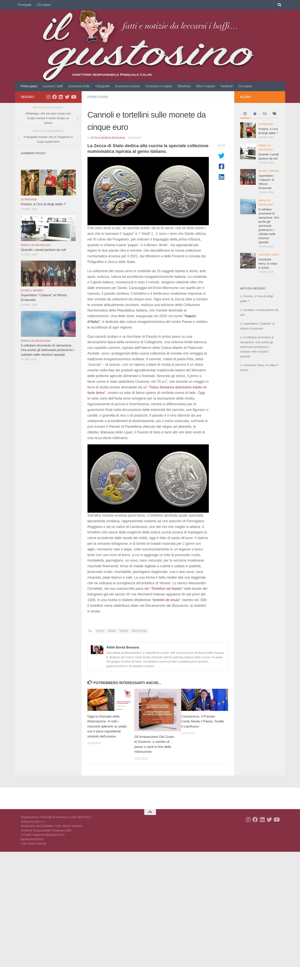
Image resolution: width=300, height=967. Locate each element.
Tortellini (123, 630)
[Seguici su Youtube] (73, 97)
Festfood (227, 86)
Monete (112, 630)
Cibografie (102, 86)
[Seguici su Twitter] (67, 97)
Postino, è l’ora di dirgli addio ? (43, 204)
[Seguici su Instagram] (48, 97)
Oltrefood (183, 86)
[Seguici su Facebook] (54, 97)
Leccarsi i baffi (53, 86)
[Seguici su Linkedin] (61, 97)
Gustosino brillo (79, 86)
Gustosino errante (127, 86)
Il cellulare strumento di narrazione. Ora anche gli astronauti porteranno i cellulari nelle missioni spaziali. (48, 350)
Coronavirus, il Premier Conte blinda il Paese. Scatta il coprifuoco (202, 721)
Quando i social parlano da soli (43, 250)
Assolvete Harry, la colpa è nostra (268, 263)
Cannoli (100, 630)
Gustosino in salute (158, 86)
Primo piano (29, 86)
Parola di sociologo (36, 245)
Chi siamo (44, 4)
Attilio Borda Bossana (108, 137)
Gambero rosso (33, 153)
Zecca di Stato (139, 630)
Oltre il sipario (205, 86)
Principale (25, 4)
